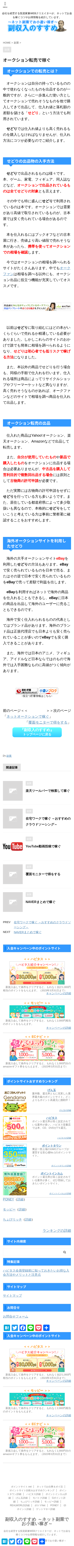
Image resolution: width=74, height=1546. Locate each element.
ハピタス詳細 (33, 1494)
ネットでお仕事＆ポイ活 (50, 1486)
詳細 (20, 1199)
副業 (9, 755)
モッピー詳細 (51, 1501)
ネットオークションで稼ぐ (28, 716)
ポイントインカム (52, 1173)
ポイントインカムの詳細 (60, 1193)
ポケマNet (40, 1505)
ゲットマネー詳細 (45, 1509)
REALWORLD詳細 (19, 1505)
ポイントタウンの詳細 (61, 1166)
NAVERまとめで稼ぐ (40, 902)
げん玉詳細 (22, 1498)
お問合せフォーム (15, 1316)
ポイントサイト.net (21, 1486)
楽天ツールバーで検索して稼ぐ (48, 790)
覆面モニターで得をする (47, 722)
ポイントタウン (51, 1145)
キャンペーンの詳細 (58, 993)
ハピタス (51, 1117)
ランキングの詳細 (57, 1231)
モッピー (9, 1209)
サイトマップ (12, 1295)
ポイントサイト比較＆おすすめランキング (31, 1490)
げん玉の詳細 (65, 1110)
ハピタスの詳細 (64, 1138)
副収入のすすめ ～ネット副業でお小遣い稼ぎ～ (37, 1521)
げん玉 (52, 1090)
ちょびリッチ (12, 1219)
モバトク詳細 (40, 1498)
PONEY (8, 1199)
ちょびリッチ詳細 (30, 1501)
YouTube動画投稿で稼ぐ (43, 846)
